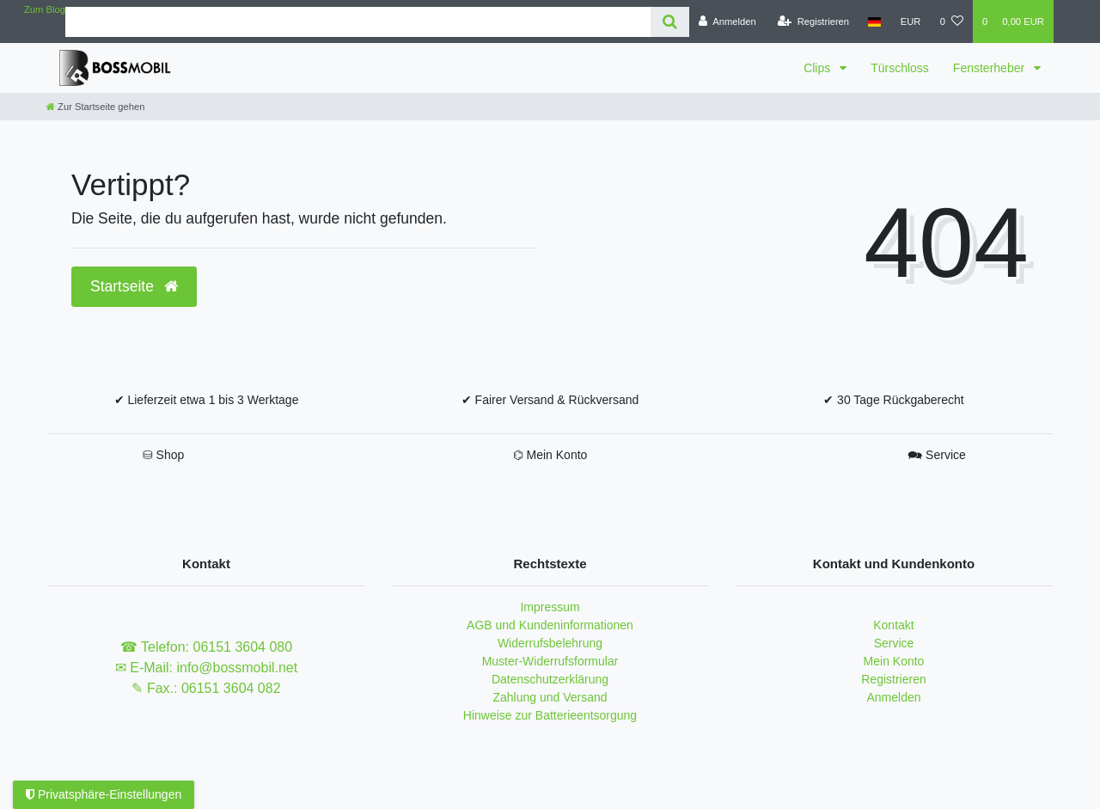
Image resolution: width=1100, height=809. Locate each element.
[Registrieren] (813, 21)
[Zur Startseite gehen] (95, 106)
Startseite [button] (134, 286)
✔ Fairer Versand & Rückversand (550, 400)
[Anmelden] (727, 21)
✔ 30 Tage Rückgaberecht (893, 400)
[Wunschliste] (952, 21)
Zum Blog (44, 9)
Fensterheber (990, 68)
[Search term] (358, 22)
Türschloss (900, 68)
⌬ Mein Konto (550, 455)
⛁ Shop (164, 455)
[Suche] (670, 22)
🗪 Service (937, 455)
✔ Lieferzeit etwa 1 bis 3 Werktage (206, 400)
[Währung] (911, 21)
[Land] (874, 21)
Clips (819, 68)
